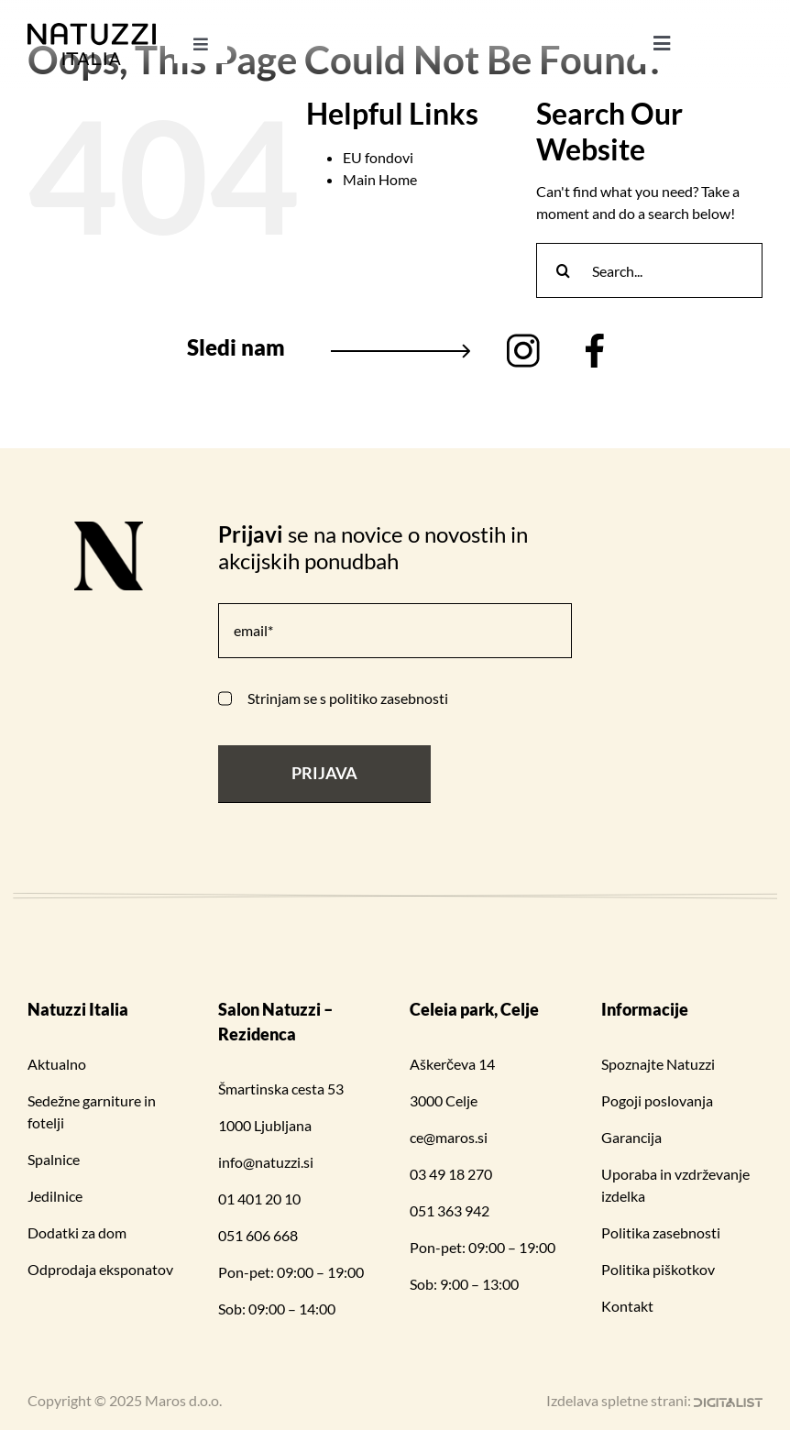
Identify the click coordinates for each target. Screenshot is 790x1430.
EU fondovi (378, 157)
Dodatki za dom (76, 1232)
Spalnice (53, 1159)
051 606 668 (258, 1235)
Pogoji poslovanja (657, 1100)
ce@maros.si (449, 1137)
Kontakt (627, 1305)
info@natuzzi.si (265, 1162)
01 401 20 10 (259, 1198)
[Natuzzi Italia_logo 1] (91, 29)
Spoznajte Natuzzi (658, 1063)
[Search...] (649, 270)
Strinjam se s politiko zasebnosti (347, 698)
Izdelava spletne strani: (654, 1400)
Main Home (380, 179)
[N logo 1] (108, 528)
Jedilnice (54, 1195)
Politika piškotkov (658, 1269)
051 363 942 (449, 1210)
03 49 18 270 (451, 1173)
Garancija (631, 1137)
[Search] (563, 270)
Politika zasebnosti (660, 1232)
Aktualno (56, 1063)
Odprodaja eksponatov (100, 1269)
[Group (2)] (523, 340)
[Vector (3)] (595, 340)
